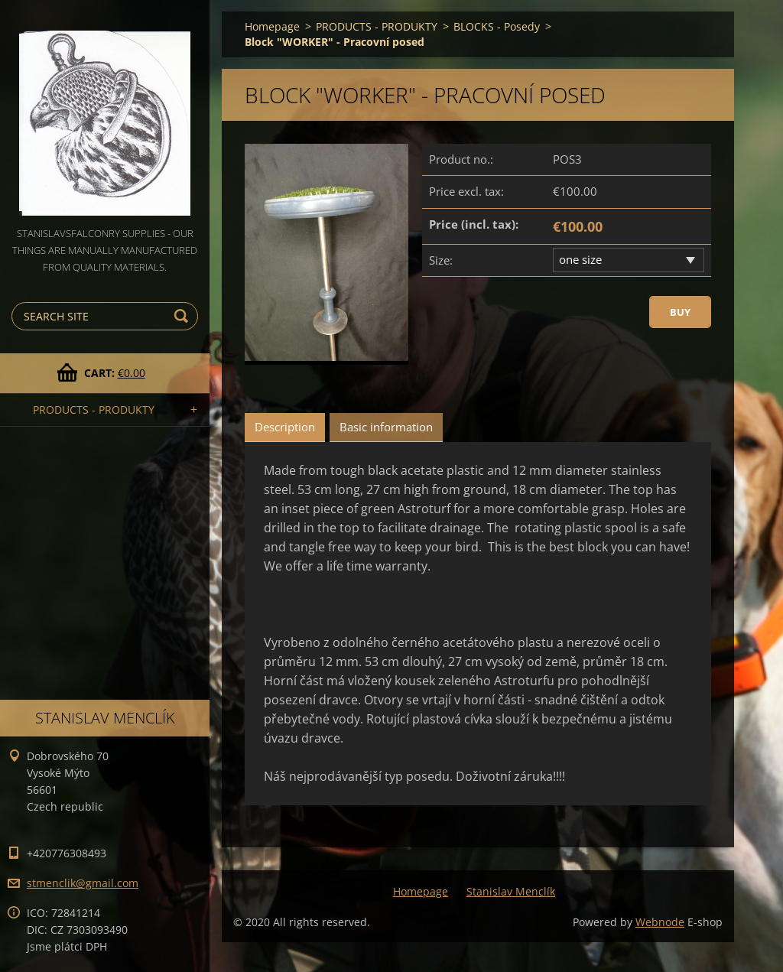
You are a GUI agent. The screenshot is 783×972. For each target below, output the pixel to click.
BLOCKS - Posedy (496, 26)
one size (580, 259)
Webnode (659, 922)
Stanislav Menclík (510, 891)
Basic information (386, 426)
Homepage (272, 26)
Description (285, 426)
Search (183, 316)
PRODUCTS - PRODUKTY (93, 409)
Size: (441, 260)
